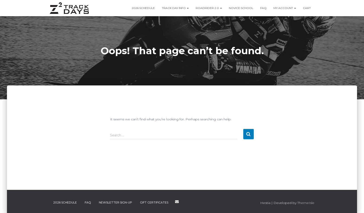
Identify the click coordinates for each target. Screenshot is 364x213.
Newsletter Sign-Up (115, 202)
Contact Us (177, 201)
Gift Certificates (154, 202)
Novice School (241, 8)
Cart (307, 8)
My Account (284, 8)
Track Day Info (175, 8)
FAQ (263, 8)
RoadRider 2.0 (209, 8)
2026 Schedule (143, 8)
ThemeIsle (305, 203)
